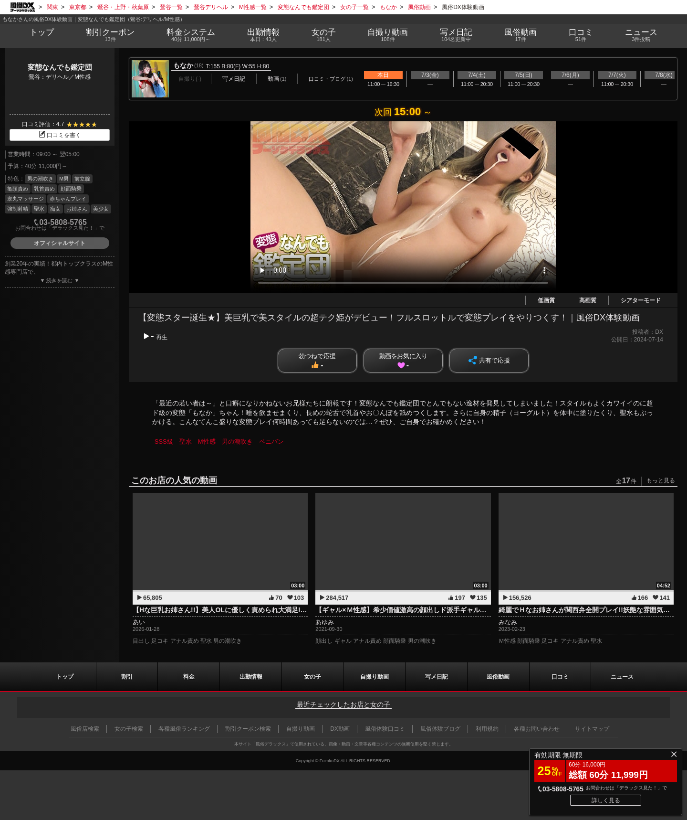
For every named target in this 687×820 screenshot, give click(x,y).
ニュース (641, 35)
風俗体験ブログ (440, 728)
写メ (456, 35)
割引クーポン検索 (248, 728)
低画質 (546, 300)
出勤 (263, 35)
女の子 (323, 35)
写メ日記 (436, 676)
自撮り (388, 35)
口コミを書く (59, 135)
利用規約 (487, 728)
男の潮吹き (40, 178)
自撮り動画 (374, 676)
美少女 (101, 209)
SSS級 (164, 441)
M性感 (207, 441)
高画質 (587, 300)
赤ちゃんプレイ (68, 199)
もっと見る (660, 480)
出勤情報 (250, 676)
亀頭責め (17, 189)
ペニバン (271, 441)
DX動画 (340, 728)
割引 (110, 35)
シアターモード (641, 300)
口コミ (581, 35)
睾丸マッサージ (25, 199)
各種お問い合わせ (537, 728)
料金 (190, 35)
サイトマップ (592, 728)
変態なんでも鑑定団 (60, 67)
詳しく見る (606, 800)
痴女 (55, 209)
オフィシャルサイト (59, 243)
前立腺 (82, 178)
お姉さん (76, 209)
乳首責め (44, 189)
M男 (64, 178)
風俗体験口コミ (385, 728)
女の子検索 (128, 728)
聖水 (39, 209)
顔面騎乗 (71, 189)
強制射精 (17, 209)
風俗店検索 (85, 728)
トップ (42, 32)
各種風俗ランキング (184, 728)
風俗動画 (521, 35)
